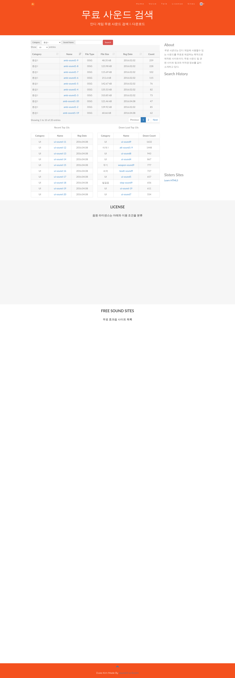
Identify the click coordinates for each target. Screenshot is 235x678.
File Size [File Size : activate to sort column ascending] (110, 54)
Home (140, 4)
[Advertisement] (184, 123)
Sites (191, 4)
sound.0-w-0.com (129, 672)
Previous (134, 119)
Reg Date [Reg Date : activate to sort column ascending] (132, 54)
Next (155, 119)
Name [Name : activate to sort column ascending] (67, 54)
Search (108, 42)
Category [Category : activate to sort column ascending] (37, 54)
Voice (153, 4)
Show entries (43, 47)
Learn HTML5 (171, 180)
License (177, 4)
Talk (164, 4)
